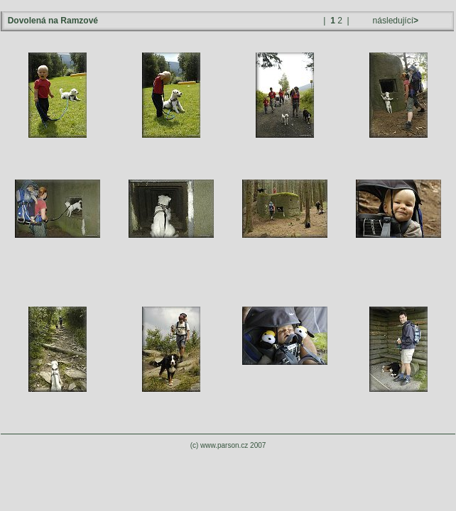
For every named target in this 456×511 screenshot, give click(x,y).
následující (394, 21)
